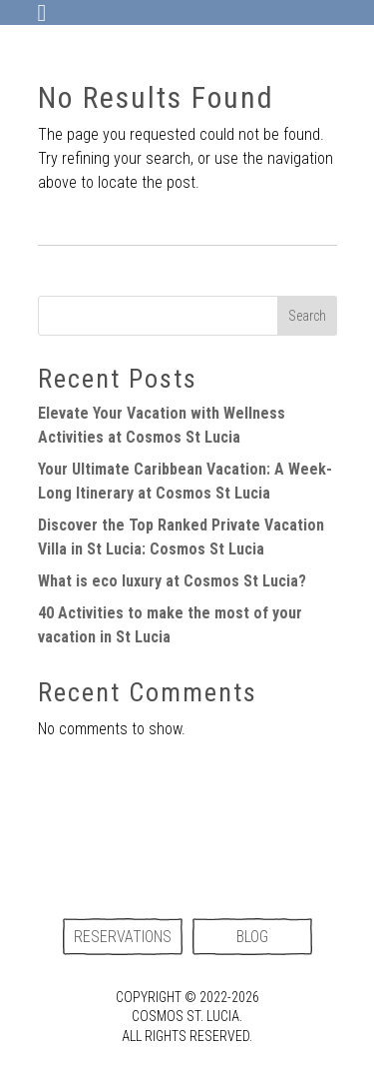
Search (307, 316)
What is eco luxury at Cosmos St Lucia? (172, 580)
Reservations (123, 936)
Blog (252, 936)
